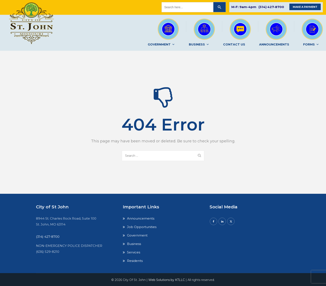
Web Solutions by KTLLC (166, 280)
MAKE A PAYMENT (305, 6)
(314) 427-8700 (271, 7)
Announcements (140, 218)
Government (137, 235)
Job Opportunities (141, 227)
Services (133, 252)
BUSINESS (199, 44)
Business (134, 244)
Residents (135, 261)
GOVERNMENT (161, 44)
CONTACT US (234, 44)
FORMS (311, 44)
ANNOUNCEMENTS (274, 44)
